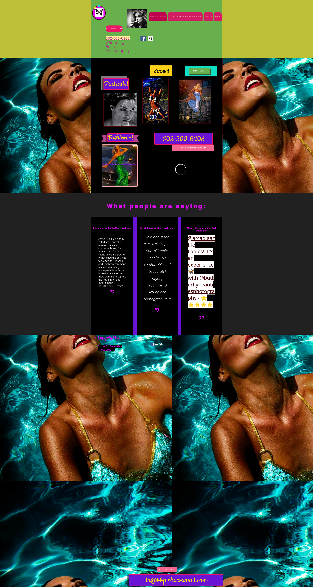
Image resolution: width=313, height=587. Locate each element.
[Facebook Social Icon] (143, 38)
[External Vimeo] (181, 169)
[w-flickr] (156, 344)
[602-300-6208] (183, 139)
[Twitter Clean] (160, 344)
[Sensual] (161, 70)
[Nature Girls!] (199, 71)
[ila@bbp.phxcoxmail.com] (176, 580)
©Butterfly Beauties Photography (119, 46)
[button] (193, 148)
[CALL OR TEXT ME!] (114, 28)
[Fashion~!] (120, 137)
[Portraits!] (116, 84)
